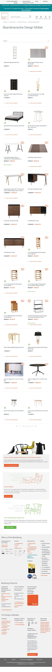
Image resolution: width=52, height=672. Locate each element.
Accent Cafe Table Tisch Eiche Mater (14, 411)
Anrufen (36, 18)
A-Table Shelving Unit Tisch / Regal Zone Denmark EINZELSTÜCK (37, 316)
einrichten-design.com (45, 629)
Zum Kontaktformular (6, 610)
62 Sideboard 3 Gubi (33, 221)
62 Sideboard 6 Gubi (9, 252)
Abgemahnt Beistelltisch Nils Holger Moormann (37, 348)
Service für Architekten (4, 633)
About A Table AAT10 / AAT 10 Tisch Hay (13, 379)
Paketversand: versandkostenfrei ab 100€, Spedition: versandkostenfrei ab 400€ (45, 552)
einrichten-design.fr (44, 626)
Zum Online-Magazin (19, 624)
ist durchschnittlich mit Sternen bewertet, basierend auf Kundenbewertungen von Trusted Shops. (26, 663)
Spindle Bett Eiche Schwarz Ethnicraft (14, 126)
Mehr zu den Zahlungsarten (4, 545)
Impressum (30, 659)
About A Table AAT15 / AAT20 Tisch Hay (37, 379)
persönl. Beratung (26, 1)
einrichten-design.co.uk (45, 628)
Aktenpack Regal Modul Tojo (11, 62)
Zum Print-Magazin (19, 622)
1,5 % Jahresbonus (45, 567)
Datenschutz (39, 659)
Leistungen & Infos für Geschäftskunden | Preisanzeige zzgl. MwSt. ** (32, 549)
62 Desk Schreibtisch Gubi (35, 189)
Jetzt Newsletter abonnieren (11, 465)
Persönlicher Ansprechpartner (44, 559)
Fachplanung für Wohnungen (5, 629)
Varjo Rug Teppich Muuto (34, 157)
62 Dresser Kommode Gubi (11, 221)
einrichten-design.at (44, 624)
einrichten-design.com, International (45, 631)
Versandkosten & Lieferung (18, 544)
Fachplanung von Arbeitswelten (5, 626)
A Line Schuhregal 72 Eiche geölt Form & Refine (13, 284)
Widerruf (14, 659)
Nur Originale (44, 571)
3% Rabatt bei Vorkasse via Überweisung (44, 563)
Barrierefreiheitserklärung (25, 659)
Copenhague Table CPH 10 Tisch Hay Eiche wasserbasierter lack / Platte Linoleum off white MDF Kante (14, 189)
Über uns (29, 553)
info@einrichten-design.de (5, 600)
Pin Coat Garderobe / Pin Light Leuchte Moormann (36, 94)
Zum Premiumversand (18, 547)
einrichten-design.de (44, 622)
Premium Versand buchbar (45, 544)
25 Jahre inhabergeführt (11, 1)
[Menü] (49, 17)
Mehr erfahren (8, 496)
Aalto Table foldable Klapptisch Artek (14, 347)
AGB (5, 659)
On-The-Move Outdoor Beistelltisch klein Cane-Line (37, 126)
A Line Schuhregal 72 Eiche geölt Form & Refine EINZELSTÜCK (37, 284)
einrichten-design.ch (44, 625)
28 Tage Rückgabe (45, 547)
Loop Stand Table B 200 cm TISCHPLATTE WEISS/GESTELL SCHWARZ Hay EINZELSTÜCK (12, 158)
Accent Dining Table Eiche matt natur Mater (38, 411)
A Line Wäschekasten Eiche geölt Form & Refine (13, 316)
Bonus (36, 1)
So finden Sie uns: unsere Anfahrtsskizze (19, 602)
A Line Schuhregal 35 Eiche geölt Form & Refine (37, 253)
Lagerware (25, 3)
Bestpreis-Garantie (45, 573)
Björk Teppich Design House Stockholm (35, 63)
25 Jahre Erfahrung (45, 569)
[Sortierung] (26, 41)
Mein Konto (41, 18)
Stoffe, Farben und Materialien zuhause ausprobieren (5, 622)
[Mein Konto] (36, 17)
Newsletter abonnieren (33, 654)
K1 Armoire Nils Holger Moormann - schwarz (13, 94)
